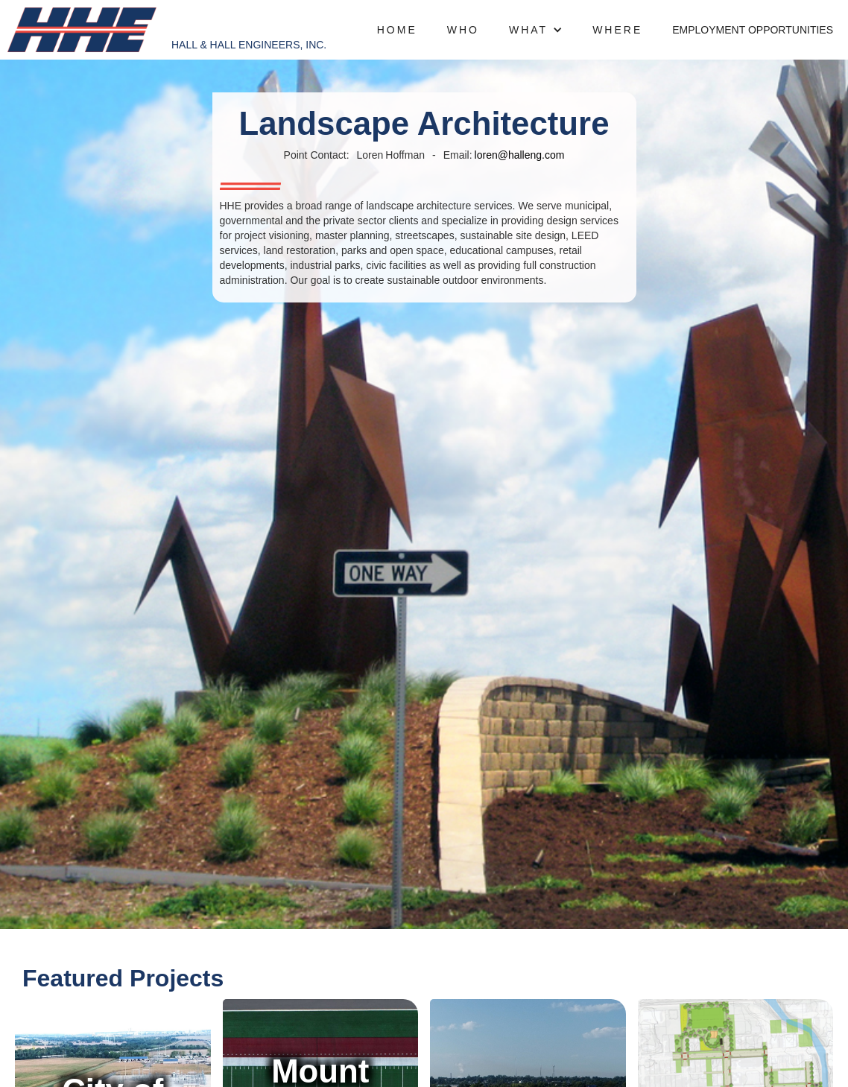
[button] (536, 29)
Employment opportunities (752, 30)
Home (397, 30)
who (463, 30)
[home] (81, 29)
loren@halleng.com (520, 155)
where (617, 30)
